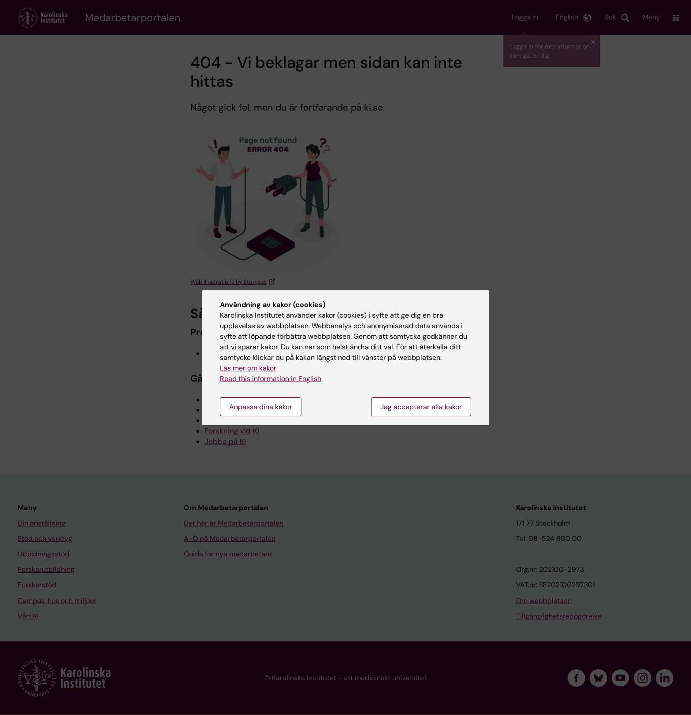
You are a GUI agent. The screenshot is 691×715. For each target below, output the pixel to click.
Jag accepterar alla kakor (421, 406)
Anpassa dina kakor (260, 406)
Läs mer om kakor (248, 368)
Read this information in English (270, 378)
